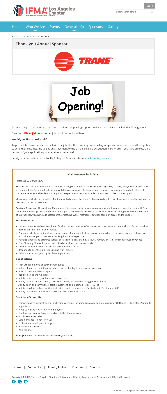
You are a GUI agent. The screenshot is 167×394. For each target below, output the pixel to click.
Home (15, 36)
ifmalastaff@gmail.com (98, 158)
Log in (149, 5)
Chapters (78, 367)
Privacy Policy (57, 367)
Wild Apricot (130, 390)
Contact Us (34, 367)
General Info (29, 36)
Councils (95, 367)
